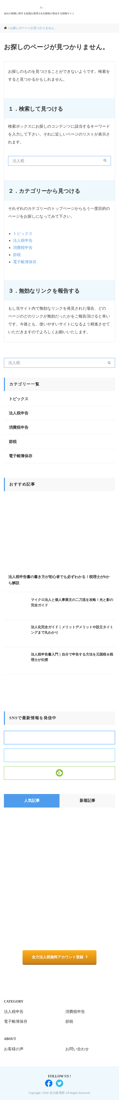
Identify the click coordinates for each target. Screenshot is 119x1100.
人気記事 (32, 800)
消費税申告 (23, 247)
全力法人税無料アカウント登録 (57, 957)
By (41, 7)
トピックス (23, 233)
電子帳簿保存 (24, 262)
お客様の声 (14, 1049)
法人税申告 (23, 240)
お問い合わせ (77, 1049)
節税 (17, 255)
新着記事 (87, 800)
